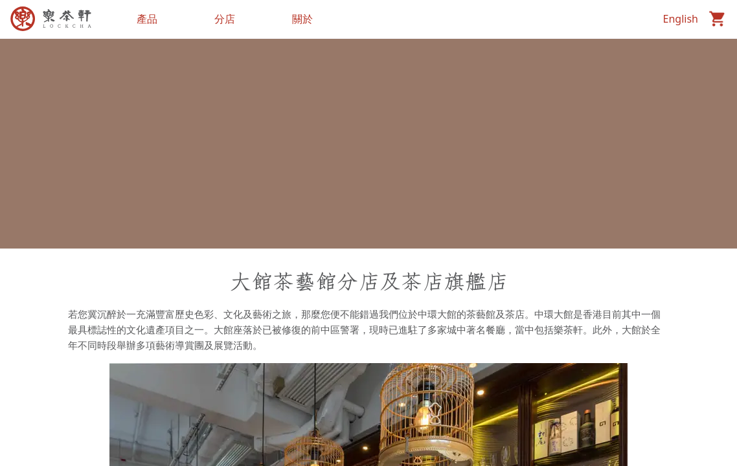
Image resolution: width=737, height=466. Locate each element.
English (680, 19)
